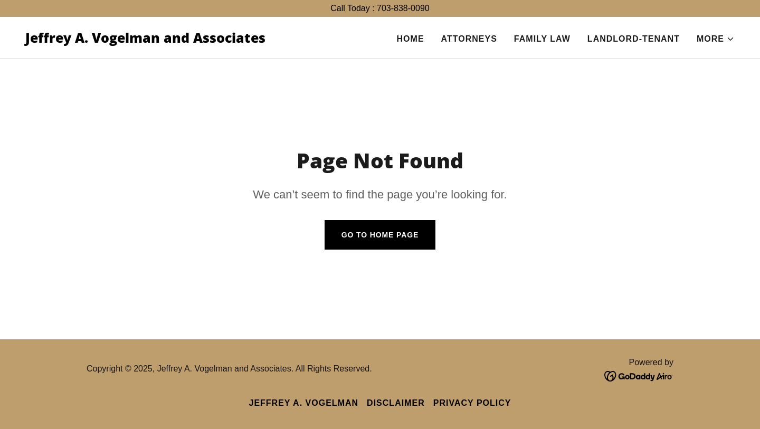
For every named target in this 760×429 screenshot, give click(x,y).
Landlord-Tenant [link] (633, 38)
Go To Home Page (380, 235)
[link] (145, 39)
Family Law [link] (542, 38)
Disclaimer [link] (396, 402)
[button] (716, 39)
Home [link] (410, 38)
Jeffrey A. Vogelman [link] (303, 402)
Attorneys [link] (469, 38)
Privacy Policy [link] (472, 402)
